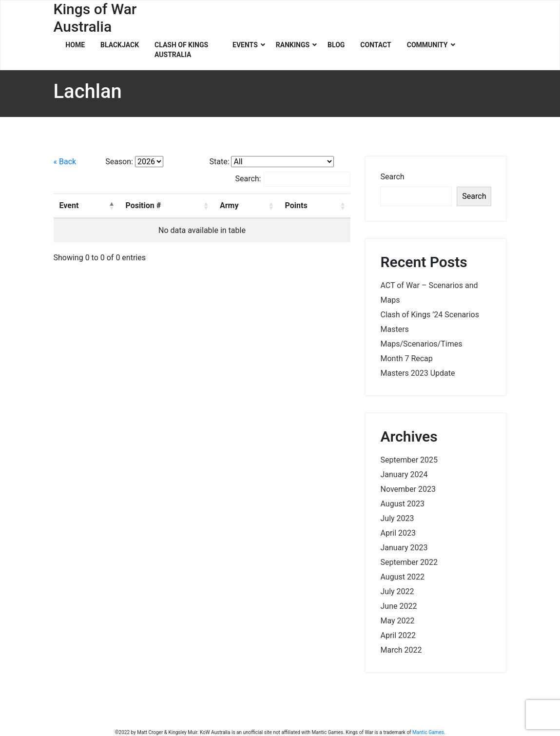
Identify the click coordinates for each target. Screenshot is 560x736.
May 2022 (397, 620)
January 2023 (403, 547)
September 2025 (409, 460)
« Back (65, 161)
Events (245, 45)
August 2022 (402, 576)
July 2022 (397, 591)
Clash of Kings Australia (181, 49)
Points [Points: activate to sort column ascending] (296, 205)
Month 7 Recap (406, 358)
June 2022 (398, 606)
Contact (375, 45)
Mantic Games (428, 732)
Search (392, 176)
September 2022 (409, 562)
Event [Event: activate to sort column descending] (69, 205)
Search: (292, 179)
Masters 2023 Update (417, 373)
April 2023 (398, 533)
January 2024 (403, 474)
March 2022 (401, 650)
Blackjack (119, 45)
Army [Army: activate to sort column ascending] (229, 205)
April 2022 (398, 635)
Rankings (292, 45)
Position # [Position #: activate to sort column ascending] (143, 205)
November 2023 (407, 489)
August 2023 (402, 503)
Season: (119, 161)
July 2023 (397, 518)
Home (75, 45)
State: (219, 161)
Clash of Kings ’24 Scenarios (429, 314)
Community (427, 45)
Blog (336, 45)
